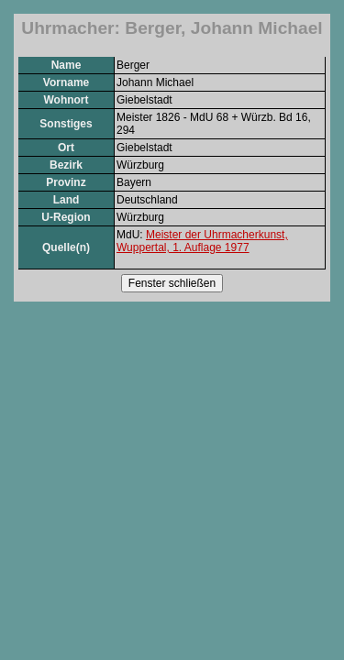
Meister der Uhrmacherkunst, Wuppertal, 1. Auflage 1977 (202, 241)
